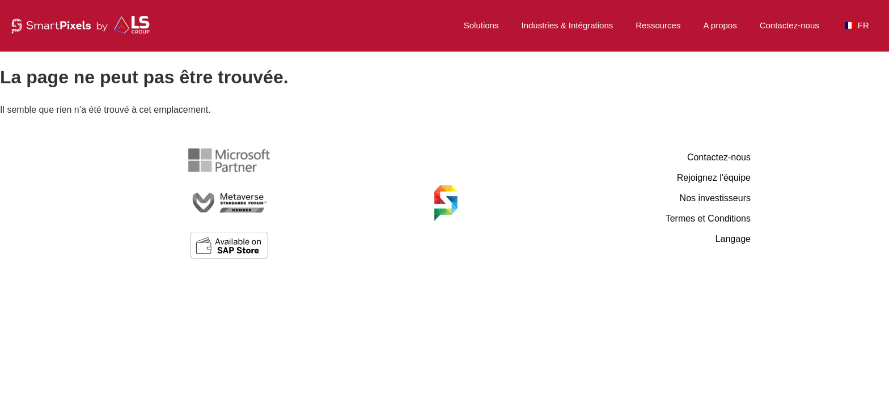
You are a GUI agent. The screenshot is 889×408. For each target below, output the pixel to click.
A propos (719, 25)
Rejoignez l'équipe (714, 177)
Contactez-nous (789, 25)
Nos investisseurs (715, 198)
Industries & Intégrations (567, 25)
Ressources (658, 25)
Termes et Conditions (708, 218)
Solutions (481, 25)
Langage (733, 239)
